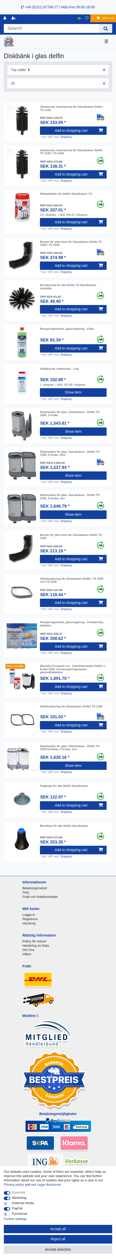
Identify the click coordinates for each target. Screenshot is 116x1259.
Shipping (66, 136)
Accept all (58, 1229)
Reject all (58, 1239)
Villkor (26, 954)
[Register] (14, 18)
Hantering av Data (35, 945)
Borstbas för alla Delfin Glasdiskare (64, 825)
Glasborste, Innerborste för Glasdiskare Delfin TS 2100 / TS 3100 (71, 152)
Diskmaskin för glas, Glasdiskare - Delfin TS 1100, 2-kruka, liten (69, 453)
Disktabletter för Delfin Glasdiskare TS (66, 193)
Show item (73, 392)
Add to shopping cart (79, 130)
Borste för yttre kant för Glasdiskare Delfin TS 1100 (71, 536)
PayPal (17, 1208)
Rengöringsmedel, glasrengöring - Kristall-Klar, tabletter (72, 624)
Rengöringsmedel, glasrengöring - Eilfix (67, 328)
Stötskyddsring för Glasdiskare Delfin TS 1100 (71, 706)
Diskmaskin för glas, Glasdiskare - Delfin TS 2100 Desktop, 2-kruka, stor (69, 748)
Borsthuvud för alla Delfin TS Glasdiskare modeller (68, 287)
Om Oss (28, 950)
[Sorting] (58, 70)
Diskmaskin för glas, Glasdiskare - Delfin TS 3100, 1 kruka (69, 413)
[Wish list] (86, 18)
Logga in (28, 915)
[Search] (105, 28)
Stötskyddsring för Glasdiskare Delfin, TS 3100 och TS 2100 (71, 580)
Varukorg (29, 923)
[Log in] (5, 18)
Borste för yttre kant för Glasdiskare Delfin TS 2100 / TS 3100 (71, 243)
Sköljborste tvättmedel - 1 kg (59, 368)
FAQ (25, 892)
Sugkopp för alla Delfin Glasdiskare (64, 785)
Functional (19, 1213)
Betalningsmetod (34, 888)
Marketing (19, 1198)
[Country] (79, 18)
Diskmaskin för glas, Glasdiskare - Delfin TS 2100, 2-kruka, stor (69, 496)
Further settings (15, 1219)
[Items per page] (58, 83)
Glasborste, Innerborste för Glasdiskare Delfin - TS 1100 (72, 108)
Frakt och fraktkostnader (40, 897)
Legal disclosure (49, 1184)
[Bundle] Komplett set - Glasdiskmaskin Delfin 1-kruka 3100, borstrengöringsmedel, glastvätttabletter (73, 669)
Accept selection (58, 1249)
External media (23, 1203)
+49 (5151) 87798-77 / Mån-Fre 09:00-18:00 (58, 7)
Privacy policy (14, 1184)
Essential (18, 1192)
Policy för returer (34, 941)
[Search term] (51, 28)
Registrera (30, 919)
